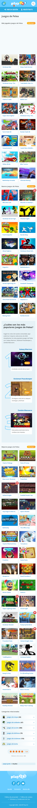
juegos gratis (7, 764)
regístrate (27, 9)
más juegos (31, 23)
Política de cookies (26, 797)
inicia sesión (11, 9)
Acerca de (26, 789)
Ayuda (9, 789)
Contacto (17, 789)
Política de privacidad (11, 797)
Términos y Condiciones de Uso (20, 799)
